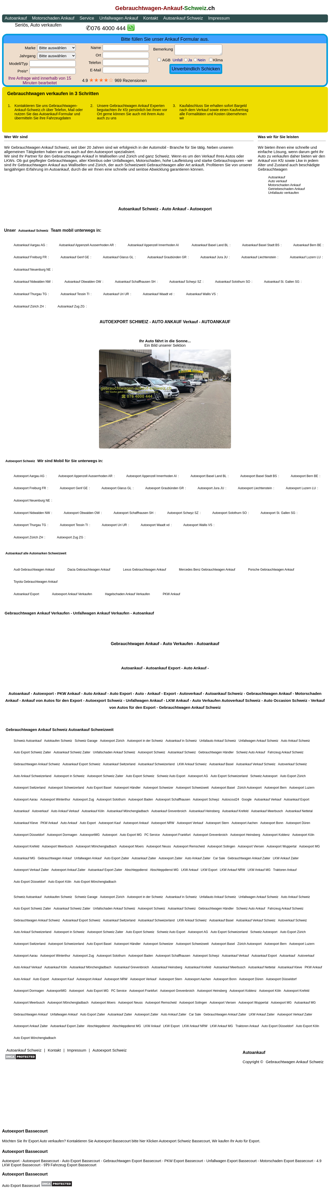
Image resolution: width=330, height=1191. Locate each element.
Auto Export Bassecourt (21, 1186)
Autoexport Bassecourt (25, 1131)
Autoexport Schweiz (175, 1141)
